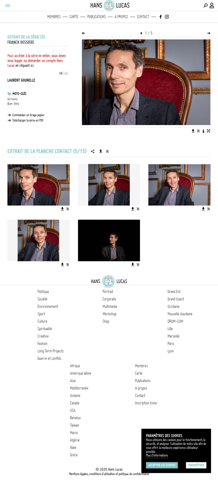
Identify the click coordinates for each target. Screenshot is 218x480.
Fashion (42, 343)
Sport (41, 314)
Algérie (75, 440)
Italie (73, 447)
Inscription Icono (146, 403)
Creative (43, 336)
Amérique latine (80, 373)
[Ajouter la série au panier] (107, 151)
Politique (43, 291)
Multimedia (110, 306)
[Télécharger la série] (101, 151)
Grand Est (174, 291)
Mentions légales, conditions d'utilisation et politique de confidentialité (109, 474)
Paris (171, 343)
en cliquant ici (24, 65)
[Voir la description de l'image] (203, 131)
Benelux (75, 418)
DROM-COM (175, 321)
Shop (106, 321)
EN (66, 73)
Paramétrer (196, 465)
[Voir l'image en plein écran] (208, 131)
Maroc (74, 432)
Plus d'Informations (157, 455)
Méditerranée (79, 388)
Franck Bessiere (20, 42)
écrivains (12, 99)
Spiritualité (45, 328)
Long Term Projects (51, 351)
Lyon (171, 351)
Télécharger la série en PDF (28, 120)
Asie (73, 380)
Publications (96, 16)
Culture (42, 321)
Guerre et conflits (49, 358)
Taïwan (74, 425)
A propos (121, 16)
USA (72, 410)
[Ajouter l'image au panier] (198, 131)
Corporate (109, 299)
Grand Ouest (176, 299)
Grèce (74, 455)
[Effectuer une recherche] (205, 5)
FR (60, 73)
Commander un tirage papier (28, 115)
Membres (54, 16)
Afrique (75, 366)
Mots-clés (19, 94)
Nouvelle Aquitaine (180, 314)
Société (42, 299)
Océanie (75, 395)
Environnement (48, 306)
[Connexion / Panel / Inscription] (212, 5)
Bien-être (13, 104)
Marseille (173, 336)
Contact (143, 16)
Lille (170, 328)
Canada (74, 403)
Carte (74, 16)
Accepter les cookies (162, 465)
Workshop (109, 314)
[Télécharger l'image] (193, 131)
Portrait (108, 291)
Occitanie (173, 306)
